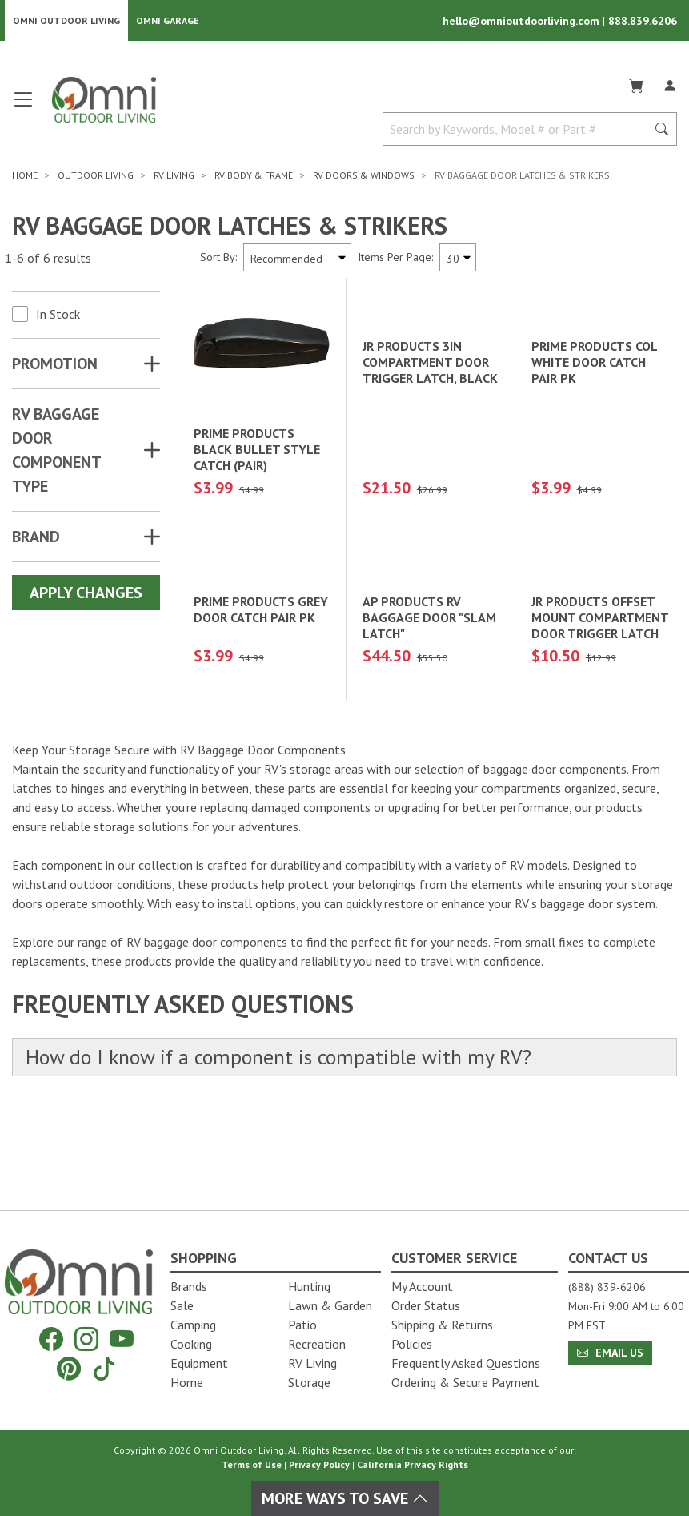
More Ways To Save (345, 1498)
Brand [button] (36, 537)
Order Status (425, 1305)
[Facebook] (51, 1339)
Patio (302, 1325)
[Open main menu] (23, 106)
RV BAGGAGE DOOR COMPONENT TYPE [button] (56, 450)
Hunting (309, 1286)
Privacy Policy (319, 1464)
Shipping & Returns (442, 1325)
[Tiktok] (104, 1368)
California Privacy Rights (412, 1464)
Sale (182, 1305)
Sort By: (218, 258)
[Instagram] (86, 1339)
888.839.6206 (642, 21)
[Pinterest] (69, 1368)
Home (186, 1382)
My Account (422, 1286)
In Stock (58, 315)
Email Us (610, 1352)
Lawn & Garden (330, 1305)
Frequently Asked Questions (465, 1363)
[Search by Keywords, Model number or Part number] (519, 130)
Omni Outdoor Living (66, 20)
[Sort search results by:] (297, 258)
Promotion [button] (55, 364)
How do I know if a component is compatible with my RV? (279, 1145)
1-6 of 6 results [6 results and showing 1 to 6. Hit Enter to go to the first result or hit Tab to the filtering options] (48, 258)
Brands (188, 1286)
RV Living (312, 1363)
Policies (411, 1344)
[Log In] (670, 83)
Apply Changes (86, 593)
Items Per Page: (395, 258)
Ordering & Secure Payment (465, 1382)
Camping (193, 1325)
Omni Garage (167, 20)
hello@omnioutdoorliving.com (523, 21)
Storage (309, 1382)
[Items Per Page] (457, 258)
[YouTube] (122, 1339)
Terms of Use (252, 1464)
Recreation (317, 1344)
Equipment (199, 1363)
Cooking (191, 1344)
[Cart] (636, 83)
